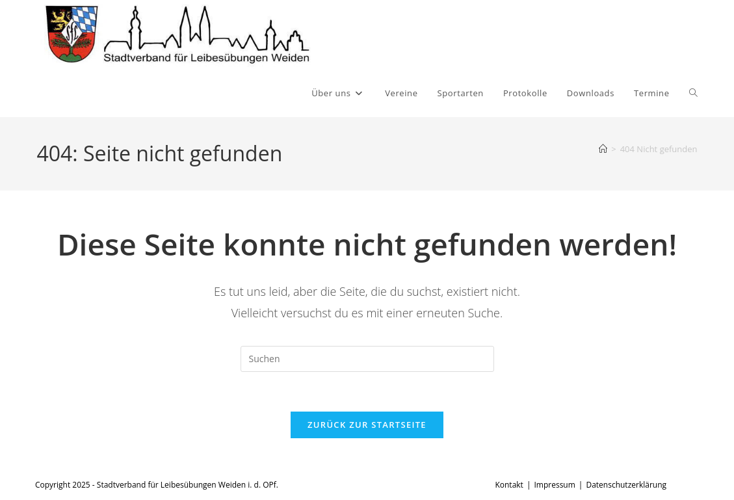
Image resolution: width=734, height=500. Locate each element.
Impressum (554, 484)
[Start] (603, 149)
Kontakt (509, 484)
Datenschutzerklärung (626, 484)
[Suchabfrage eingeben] (367, 359)
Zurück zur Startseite (367, 424)
